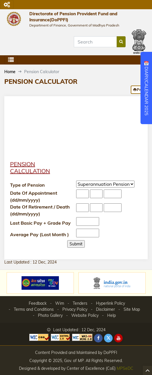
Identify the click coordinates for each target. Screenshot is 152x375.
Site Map (132, 309)
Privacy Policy (74, 309)
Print (139, 89)
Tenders (80, 303)
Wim (59, 303)
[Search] (95, 41)
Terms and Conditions (34, 309)
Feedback (38, 303)
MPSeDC (125, 368)
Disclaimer (105, 309)
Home (10, 71)
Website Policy (85, 315)
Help (111, 315)
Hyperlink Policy (110, 303)
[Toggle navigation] (7, 4)
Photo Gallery (50, 315)
